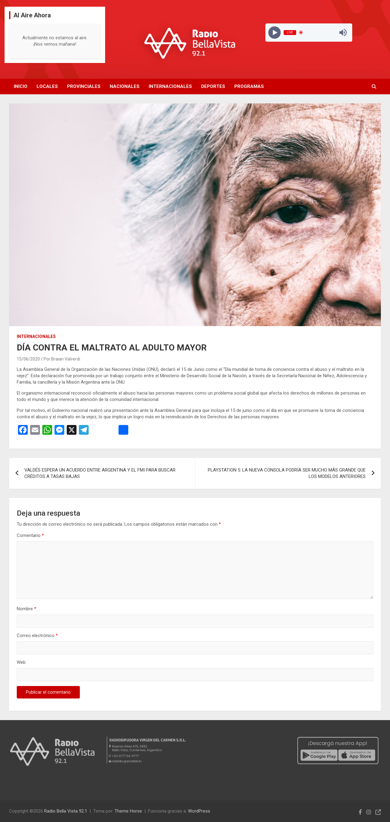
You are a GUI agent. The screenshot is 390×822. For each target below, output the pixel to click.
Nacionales (125, 86)
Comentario (30, 535)
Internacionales (170, 86)
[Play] (274, 32)
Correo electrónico (37, 635)
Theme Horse (128, 811)
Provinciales (84, 86)
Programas (249, 86)
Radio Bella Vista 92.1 (65, 811)
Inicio (20, 86)
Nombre (26, 608)
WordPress (199, 811)
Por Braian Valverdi (62, 359)
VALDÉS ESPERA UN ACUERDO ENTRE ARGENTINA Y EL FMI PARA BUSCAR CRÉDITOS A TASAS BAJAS (100, 473)
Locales (47, 86)
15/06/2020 (28, 359)
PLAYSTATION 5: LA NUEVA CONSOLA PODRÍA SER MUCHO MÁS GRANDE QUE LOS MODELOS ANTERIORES (287, 473)
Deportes (213, 86)
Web (21, 662)
